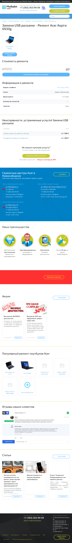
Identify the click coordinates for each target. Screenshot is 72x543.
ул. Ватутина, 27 (12, 205)
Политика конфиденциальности (22, 539)
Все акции (60, 298)
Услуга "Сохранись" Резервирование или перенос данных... (58, 477)
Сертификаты (15, 535)
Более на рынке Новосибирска (62, 252)
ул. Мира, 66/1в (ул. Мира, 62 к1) (53, 187)
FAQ (44, 535)
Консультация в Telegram (14, 194)
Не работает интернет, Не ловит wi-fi (15, 138)
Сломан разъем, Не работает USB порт (16, 133)
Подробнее (18, 337)
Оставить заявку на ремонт (36, 156)
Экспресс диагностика (44, 252)
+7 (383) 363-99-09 (30, 7)
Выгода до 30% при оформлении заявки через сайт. (34, 318)
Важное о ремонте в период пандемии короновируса (34, 477)
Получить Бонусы (54, 277)
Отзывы (24, 535)
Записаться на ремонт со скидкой (36, 74)
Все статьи (60, 456)
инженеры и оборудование (28, 252)
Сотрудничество (35, 535)
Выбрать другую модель (10, 54)
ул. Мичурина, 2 (12, 187)
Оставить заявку (59, 11)
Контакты (7, 539)
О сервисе (5, 535)
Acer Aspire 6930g (63, 87)
